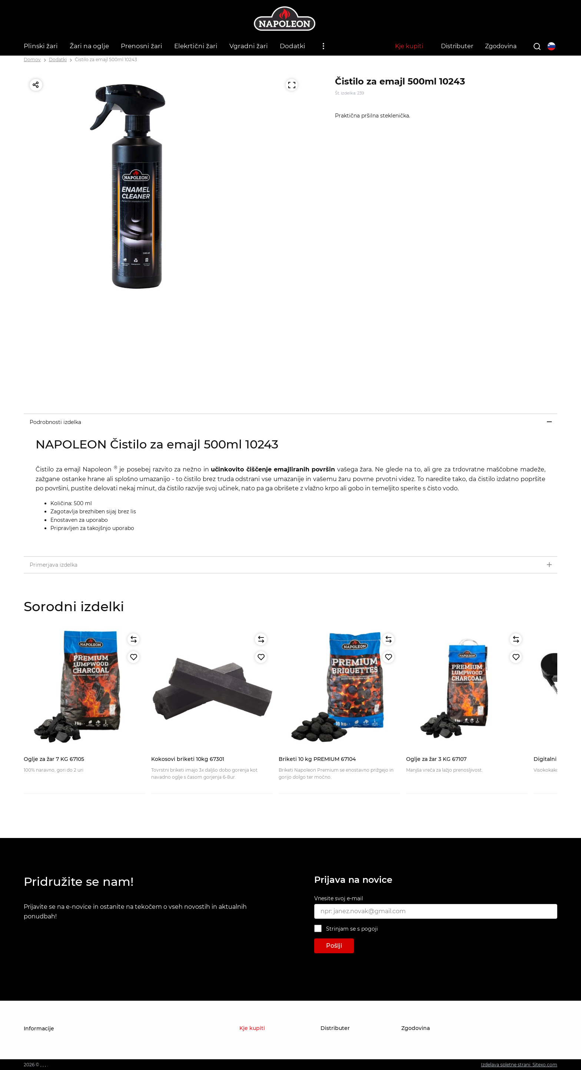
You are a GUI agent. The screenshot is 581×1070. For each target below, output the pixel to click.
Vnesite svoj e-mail (338, 898)
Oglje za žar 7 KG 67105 (54, 759)
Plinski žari (41, 46)
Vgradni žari (248, 46)
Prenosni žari (141, 46)
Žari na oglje (89, 46)
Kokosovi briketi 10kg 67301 (187, 759)
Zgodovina (501, 46)
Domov (32, 59)
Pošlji (334, 945)
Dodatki (292, 46)
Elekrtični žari (196, 46)
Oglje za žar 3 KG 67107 (436, 759)
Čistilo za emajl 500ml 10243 (106, 59)
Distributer (457, 46)
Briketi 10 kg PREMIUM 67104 (317, 759)
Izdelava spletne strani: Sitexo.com (519, 1064)
